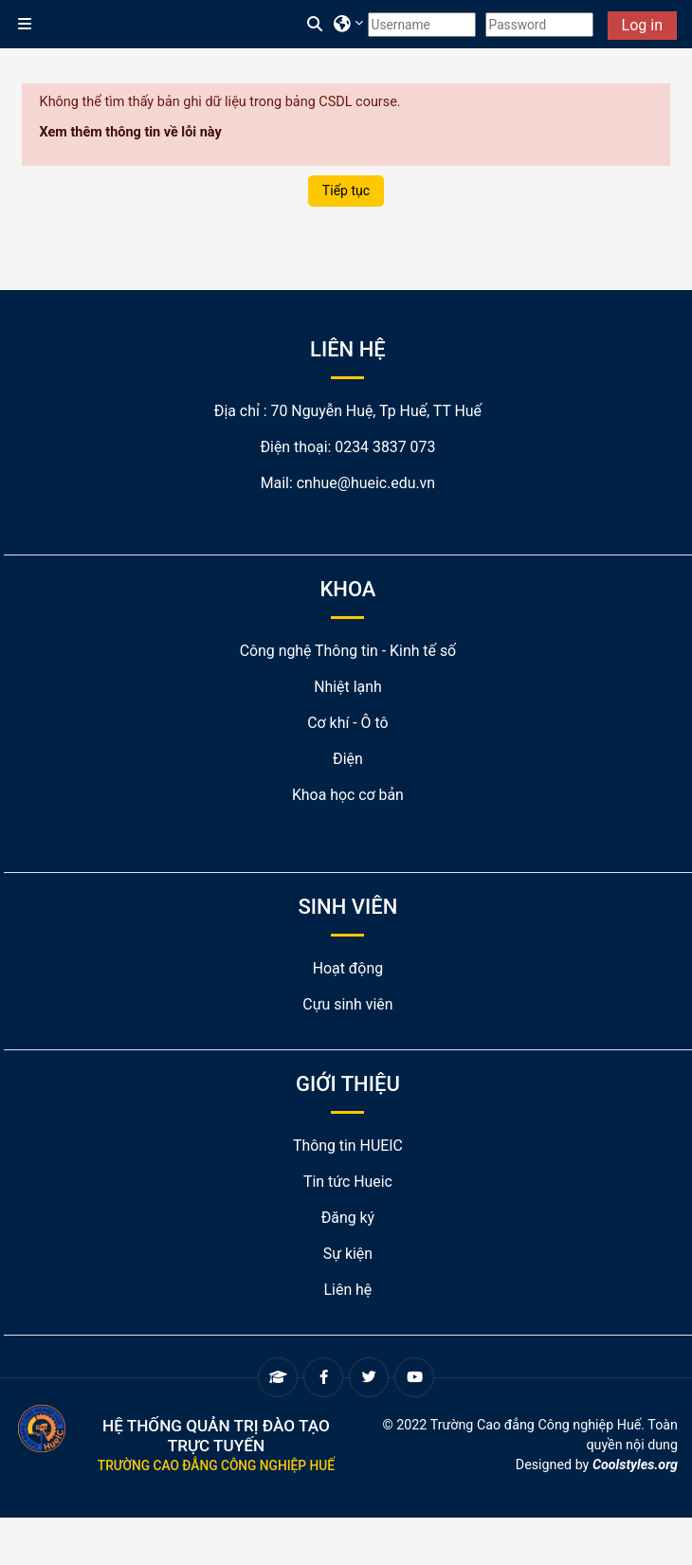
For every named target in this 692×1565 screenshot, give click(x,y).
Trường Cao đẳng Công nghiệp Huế (216, 1465)
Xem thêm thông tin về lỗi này (131, 132)
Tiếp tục (346, 190)
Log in (642, 25)
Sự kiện (348, 1254)
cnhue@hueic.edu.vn (366, 483)
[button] (315, 24)
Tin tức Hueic (347, 1182)
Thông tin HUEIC (348, 1146)
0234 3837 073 (385, 447)
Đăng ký (347, 1218)
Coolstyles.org (635, 1464)
